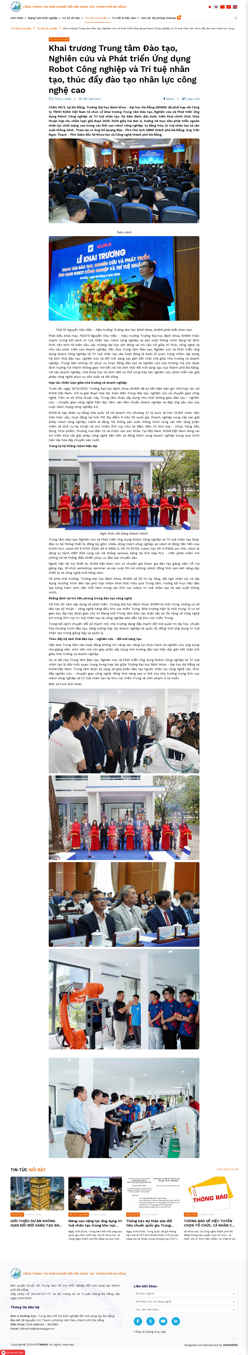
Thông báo (17, 1214)
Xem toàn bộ (227, 1169)
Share (169, 98)
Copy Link (190, 98)
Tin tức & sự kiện (21, 28)
